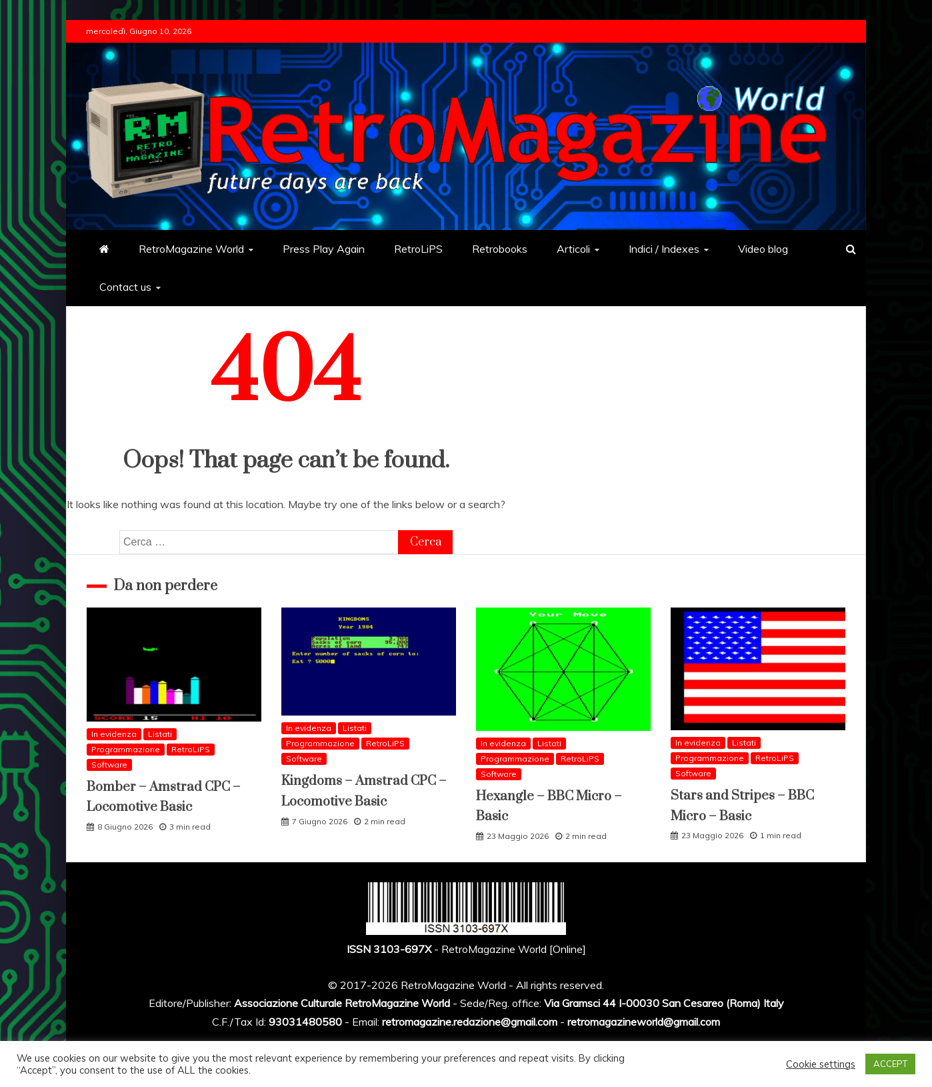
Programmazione (125, 749)
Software (109, 765)
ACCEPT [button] (890, 1063)
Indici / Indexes (664, 248)
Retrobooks (499, 248)
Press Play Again (324, 248)
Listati (160, 734)
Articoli (573, 248)
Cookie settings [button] (820, 1064)
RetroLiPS (418, 248)
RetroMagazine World (191, 248)
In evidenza (114, 734)
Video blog (763, 248)
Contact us (125, 286)
